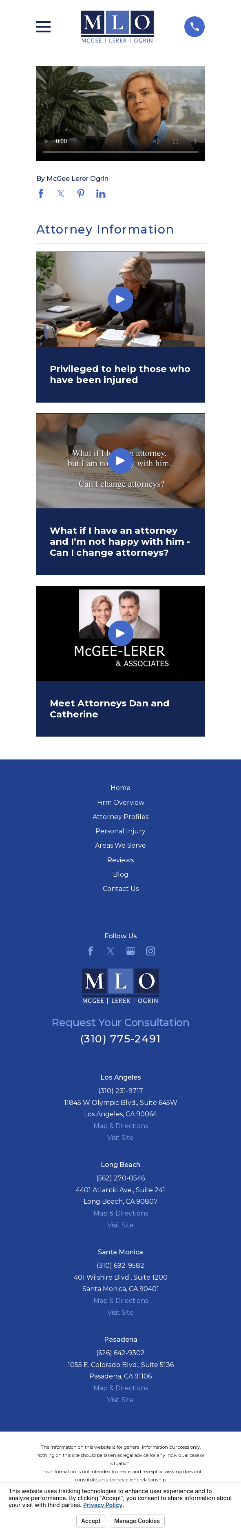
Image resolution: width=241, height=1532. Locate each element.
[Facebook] (90, 950)
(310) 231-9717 (120, 1091)
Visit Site (120, 1138)
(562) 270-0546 (120, 1178)
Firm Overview (120, 802)
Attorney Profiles (120, 817)
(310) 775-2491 (120, 1038)
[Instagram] (150, 950)
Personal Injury (120, 831)
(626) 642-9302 (120, 1353)
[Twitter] (110, 950)
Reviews (120, 860)
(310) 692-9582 (120, 1265)
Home (120, 788)
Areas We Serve (120, 845)
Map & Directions (120, 1126)
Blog (120, 874)
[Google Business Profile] (130, 950)
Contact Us (121, 889)
